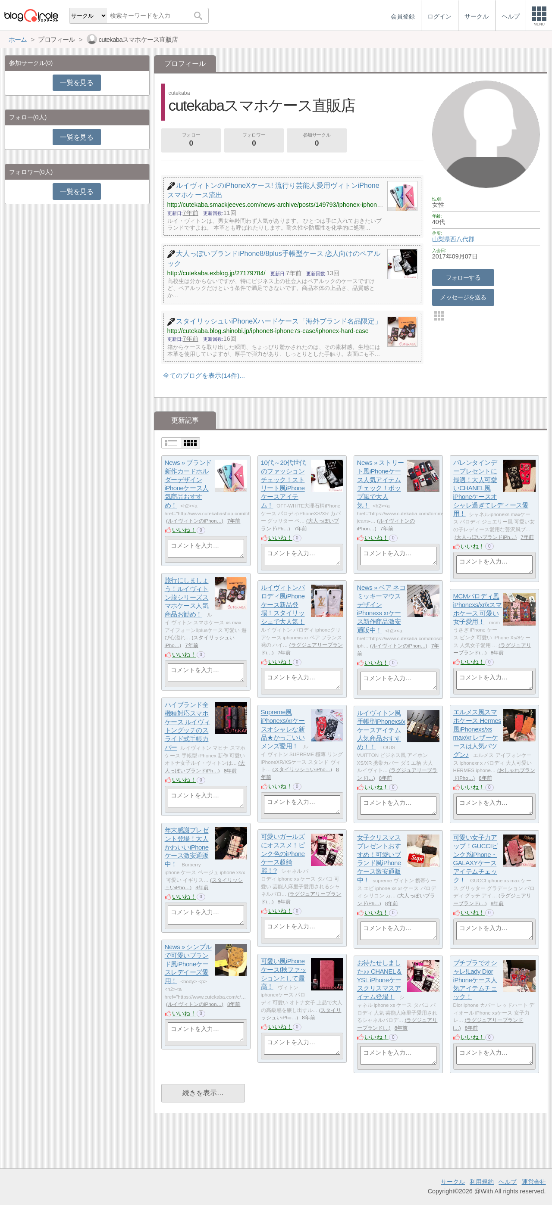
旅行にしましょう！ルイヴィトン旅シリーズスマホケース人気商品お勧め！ (187, 597)
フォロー (191, 140)
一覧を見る (76, 82)
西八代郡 (462, 239)
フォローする (463, 277)
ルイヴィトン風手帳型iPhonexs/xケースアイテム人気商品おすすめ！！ (381, 730)
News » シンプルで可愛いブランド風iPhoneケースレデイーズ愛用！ (188, 964)
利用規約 (482, 1181)
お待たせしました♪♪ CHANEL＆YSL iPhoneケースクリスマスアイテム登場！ (379, 980)
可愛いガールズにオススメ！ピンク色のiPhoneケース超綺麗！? (283, 854)
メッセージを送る (463, 297)
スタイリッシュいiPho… (302, 769)
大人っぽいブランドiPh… (485, 537)
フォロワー (254, 140)
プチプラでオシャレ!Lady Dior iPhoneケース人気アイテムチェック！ (475, 980)
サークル (453, 1181)
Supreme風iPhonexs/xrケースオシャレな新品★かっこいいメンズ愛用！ (283, 729)
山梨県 (441, 239)
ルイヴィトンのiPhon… (195, 520)
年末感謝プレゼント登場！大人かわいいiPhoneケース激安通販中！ (187, 847)
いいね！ (184, 529)
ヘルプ (508, 1181)
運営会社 (534, 1181)
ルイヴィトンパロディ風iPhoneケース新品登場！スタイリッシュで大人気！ (283, 605)
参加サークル (317, 140)
